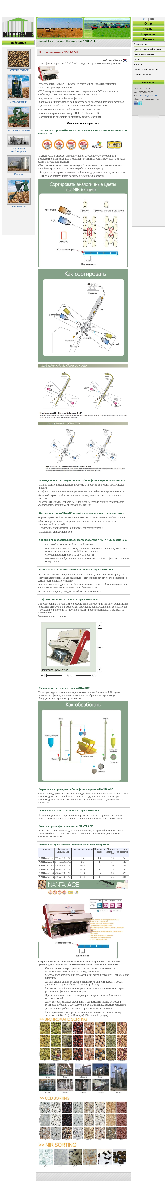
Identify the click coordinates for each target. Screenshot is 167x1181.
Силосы (137, 59)
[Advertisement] (83, 7)
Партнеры (148, 34)
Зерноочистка (18, 206)
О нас (148, 23)
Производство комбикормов (147, 49)
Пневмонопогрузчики (144, 54)
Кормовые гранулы (143, 74)
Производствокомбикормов (18, 150)
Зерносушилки (141, 44)
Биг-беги (138, 64)
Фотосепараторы (56, 41)
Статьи (148, 28)
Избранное (18, 42)
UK (145, 19)
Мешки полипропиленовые (147, 69)
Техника (148, 39)
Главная (42, 41)
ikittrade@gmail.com (148, 96)
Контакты (148, 82)
